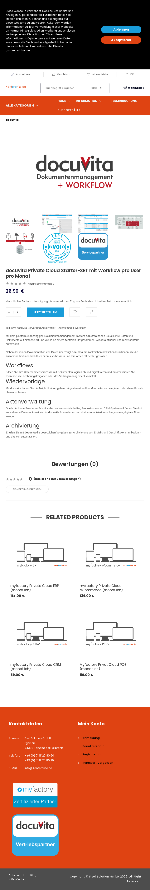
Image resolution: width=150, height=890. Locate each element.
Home (65, 101)
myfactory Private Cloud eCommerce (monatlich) (101, 588)
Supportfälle (69, 110)
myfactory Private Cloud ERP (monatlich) (34, 588)
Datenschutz (17, 876)
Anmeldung (91, 738)
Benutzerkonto (94, 747)
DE (132, 74)
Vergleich (61, 74)
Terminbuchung (124, 101)
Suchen (96, 88)
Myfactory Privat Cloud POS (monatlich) (103, 667)
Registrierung (93, 755)
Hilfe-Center (17, 880)
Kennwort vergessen (98, 763)
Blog (33, 876)
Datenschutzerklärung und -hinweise (29, 58)
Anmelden (25, 74)
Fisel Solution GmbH (104, 877)
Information (89, 101)
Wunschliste (97, 74)
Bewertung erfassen (27, 490)
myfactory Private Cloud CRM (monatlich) (35, 667)
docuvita (12, 120)
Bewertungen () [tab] (75, 464)
